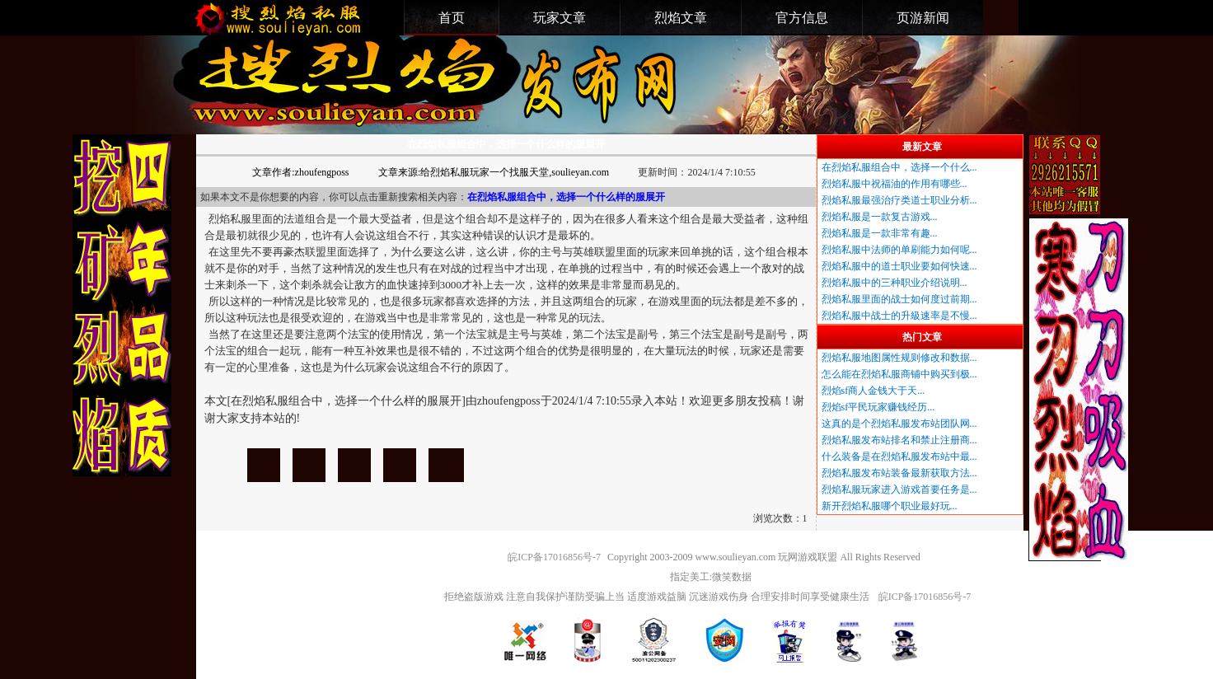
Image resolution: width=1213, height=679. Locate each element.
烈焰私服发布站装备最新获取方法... (899, 473)
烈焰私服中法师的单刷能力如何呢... (899, 249)
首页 (451, 18)
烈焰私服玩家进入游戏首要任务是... (899, 489)
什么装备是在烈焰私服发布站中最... (899, 456)
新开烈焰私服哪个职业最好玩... (890, 506)
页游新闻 (923, 18)
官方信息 (801, 18)
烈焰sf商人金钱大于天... (873, 390)
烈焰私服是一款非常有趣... (880, 233)
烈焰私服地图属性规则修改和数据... (899, 357)
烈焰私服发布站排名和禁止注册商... (899, 440)
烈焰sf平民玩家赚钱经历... (878, 407)
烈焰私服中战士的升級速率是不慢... (899, 315)
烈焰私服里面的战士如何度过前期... (899, 299)
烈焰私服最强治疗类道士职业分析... (899, 200)
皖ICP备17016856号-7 (554, 557)
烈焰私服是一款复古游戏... (880, 216)
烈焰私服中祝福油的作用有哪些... (894, 184)
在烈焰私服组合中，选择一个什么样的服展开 (263, 465)
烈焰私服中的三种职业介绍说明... (894, 282)
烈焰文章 (680, 18)
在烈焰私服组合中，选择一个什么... (899, 167)
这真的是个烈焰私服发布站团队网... (899, 423)
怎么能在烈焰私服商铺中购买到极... (899, 374)
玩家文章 (559, 18)
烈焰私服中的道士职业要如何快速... (899, 266)
